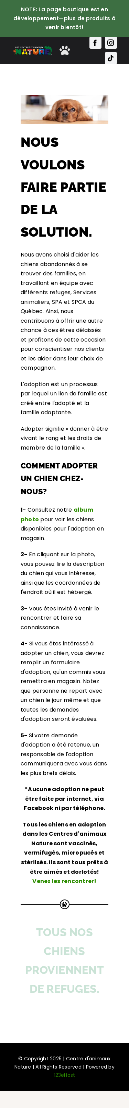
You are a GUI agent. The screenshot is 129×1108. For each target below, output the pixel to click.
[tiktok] (111, 58)
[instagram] (111, 43)
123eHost (64, 1075)
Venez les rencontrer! (64, 881)
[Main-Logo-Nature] (32, 48)
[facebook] (95, 43)
